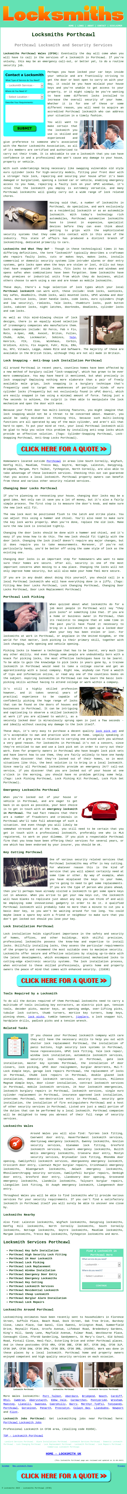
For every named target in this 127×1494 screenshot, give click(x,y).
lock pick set (106, 731)
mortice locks (25, 299)
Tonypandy (115, 1404)
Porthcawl (54, 461)
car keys (105, 72)
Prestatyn (62, 1408)
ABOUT (91, 26)
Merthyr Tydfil (92, 1404)
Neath (103, 1396)
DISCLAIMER (116, 26)
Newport (118, 1408)
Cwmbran (19, 1400)
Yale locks (62, 303)
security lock (42, 1059)
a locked (61, 180)
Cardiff (116, 1396)
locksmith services (52, 1161)
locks (42, 256)
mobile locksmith (41, 1086)
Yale (72, 337)
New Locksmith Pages (23, 1466)
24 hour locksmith (87, 1086)
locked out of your (43, 797)
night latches (50, 307)
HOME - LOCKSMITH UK (63, 1453)
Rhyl (6, 1400)
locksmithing (13, 242)
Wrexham (116, 1400)
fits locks (72, 268)
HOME (71, 26)
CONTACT (101, 26)
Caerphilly (58, 1404)
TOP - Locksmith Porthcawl (23, 1435)
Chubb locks (47, 295)
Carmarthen (79, 1400)
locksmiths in (113, 202)
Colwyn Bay (81, 1408)
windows (107, 184)
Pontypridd (99, 1400)
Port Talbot (52, 1396)
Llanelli (24, 1404)
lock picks (36, 1016)
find (15, 1222)
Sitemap (5, 1466)
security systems (54, 260)
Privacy (121, 1466)
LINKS (80, 26)
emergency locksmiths (57, 1153)
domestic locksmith (42, 1079)
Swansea (40, 1404)
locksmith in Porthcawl (87, 57)
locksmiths (107, 272)
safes (18, 272)
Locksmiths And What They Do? (26, 248)
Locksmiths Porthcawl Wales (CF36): (31, 53)
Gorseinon (29, 1408)
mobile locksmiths (98, 280)
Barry (73, 1404)
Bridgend (88, 1396)
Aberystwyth (38, 1400)
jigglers (82, 1016)
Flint (14, 1412)
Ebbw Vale (58, 1400)
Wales (16, 1396)
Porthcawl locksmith (18, 291)
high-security (53, 172)
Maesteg (9, 1404)
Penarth (45, 1408)
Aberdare (71, 1396)
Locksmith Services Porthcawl (36, 1242)
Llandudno (101, 1408)
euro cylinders (102, 299)
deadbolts (28, 295)
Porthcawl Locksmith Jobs (22, 1422)
